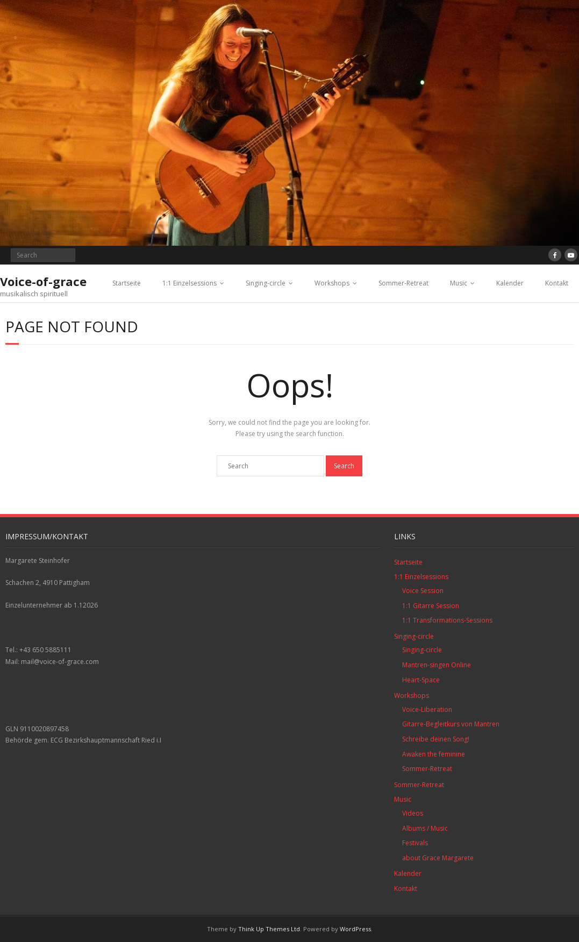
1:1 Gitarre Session (430, 605)
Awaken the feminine (433, 754)
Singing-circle (265, 283)
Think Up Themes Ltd (269, 929)
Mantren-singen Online (436, 664)
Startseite (126, 283)
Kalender (510, 283)
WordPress (355, 929)
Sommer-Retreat (403, 283)
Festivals (415, 842)
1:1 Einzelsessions (189, 283)
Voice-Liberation (427, 709)
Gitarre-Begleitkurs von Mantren (450, 724)
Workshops (331, 283)
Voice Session (423, 590)
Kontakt (556, 283)
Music (458, 283)
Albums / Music (425, 828)
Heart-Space (421, 679)
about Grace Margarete (438, 857)
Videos (412, 813)
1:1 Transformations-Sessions (447, 620)
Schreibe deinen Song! (435, 739)
